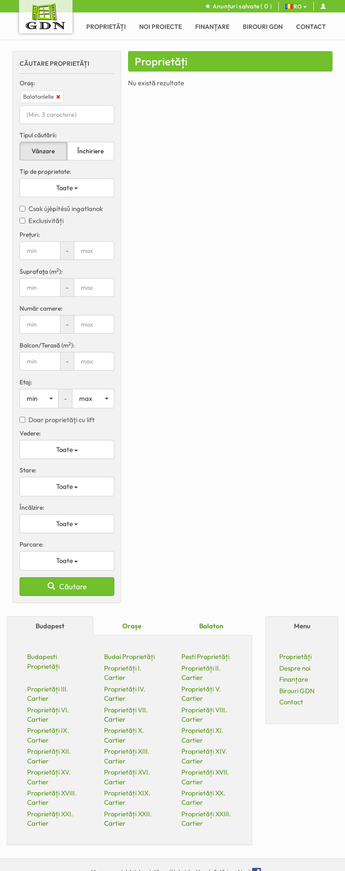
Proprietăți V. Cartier (201, 694)
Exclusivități (42, 220)
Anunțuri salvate (238, 6)
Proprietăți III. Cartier (47, 694)
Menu (302, 626)
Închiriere (90, 151)
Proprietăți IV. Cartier (124, 694)
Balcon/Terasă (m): (47, 345)
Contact (311, 27)
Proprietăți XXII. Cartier (128, 818)
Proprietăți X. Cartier (124, 735)
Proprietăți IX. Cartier (48, 735)
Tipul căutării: (38, 135)
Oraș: (27, 83)
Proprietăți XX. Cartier (203, 798)
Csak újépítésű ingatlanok (61, 208)
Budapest (50, 626)
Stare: (28, 470)
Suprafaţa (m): (41, 271)
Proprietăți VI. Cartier (48, 714)
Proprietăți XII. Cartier (49, 756)
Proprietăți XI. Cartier (202, 735)
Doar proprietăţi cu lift (57, 420)
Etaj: (26, 382)
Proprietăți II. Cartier (201, 673)
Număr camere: (41, 308)
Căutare (67, 586)
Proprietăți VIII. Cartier (204, 714)
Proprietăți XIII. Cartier (126, 756)
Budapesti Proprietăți (43, 661)
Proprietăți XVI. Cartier (127, 777)
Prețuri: (30, 235)
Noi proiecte (160, 27)
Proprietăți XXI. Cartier (50, 818)
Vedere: (30, 433)
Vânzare (43, 151)
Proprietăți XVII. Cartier (205, 777)
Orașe (131, 626)
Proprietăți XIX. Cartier (127, 798)
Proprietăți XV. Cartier (49, 777)
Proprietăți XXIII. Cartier (206, 818)
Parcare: (32, 544)
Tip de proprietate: (45, 172)
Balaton (211, 626)
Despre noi (294, 668)
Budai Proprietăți (129, 656)
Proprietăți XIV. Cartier (204, 756)
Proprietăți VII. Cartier (126, 714)
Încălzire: (32, 507)
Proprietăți (106, 27)
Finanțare (212, 27)
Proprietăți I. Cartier (122, 673)
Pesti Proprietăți (205, 656)
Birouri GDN (263, 27)
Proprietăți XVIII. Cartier (51, 798)
